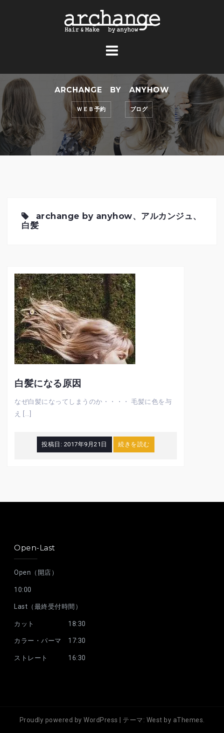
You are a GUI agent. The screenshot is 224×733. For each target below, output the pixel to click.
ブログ (139, 109)
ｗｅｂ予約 (91, 109)
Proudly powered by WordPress (69, 720)
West (154, 720)
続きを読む (134, 444)
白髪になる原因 (48, 383)
